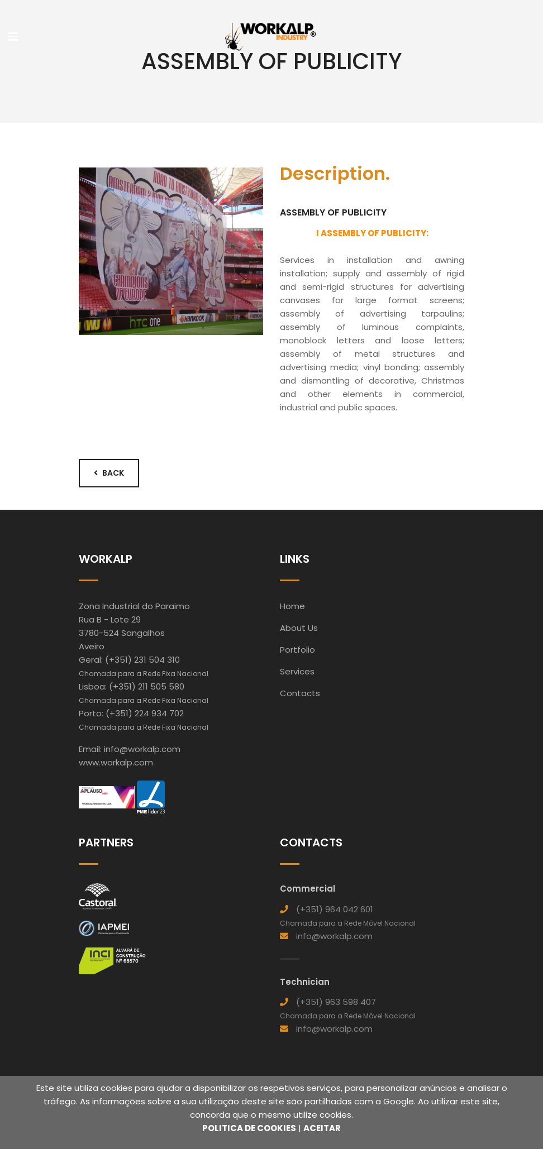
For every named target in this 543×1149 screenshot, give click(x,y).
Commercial (307, 888)
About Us (299, 628)
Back (109, 472)
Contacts (300, 693)
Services (297, 671)
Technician (305, 982)
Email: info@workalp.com (129, 749)
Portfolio (297, 649)
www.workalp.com (116, 762)
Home (292, 606)
